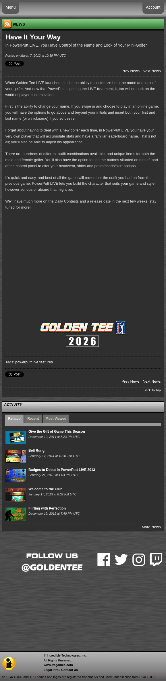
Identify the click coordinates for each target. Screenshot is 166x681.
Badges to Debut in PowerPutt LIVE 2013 (61, 470)
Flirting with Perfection (47, 508)
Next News (152, 71)
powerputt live (26, 362)
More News (151, 527)
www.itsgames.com (58, 665)
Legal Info (51, 670)
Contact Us (69, 670)
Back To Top (152, 390)
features (46, 362)
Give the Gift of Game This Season (56, 432)
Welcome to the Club (45, 489)
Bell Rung (36, 451)
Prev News (130, 71)
